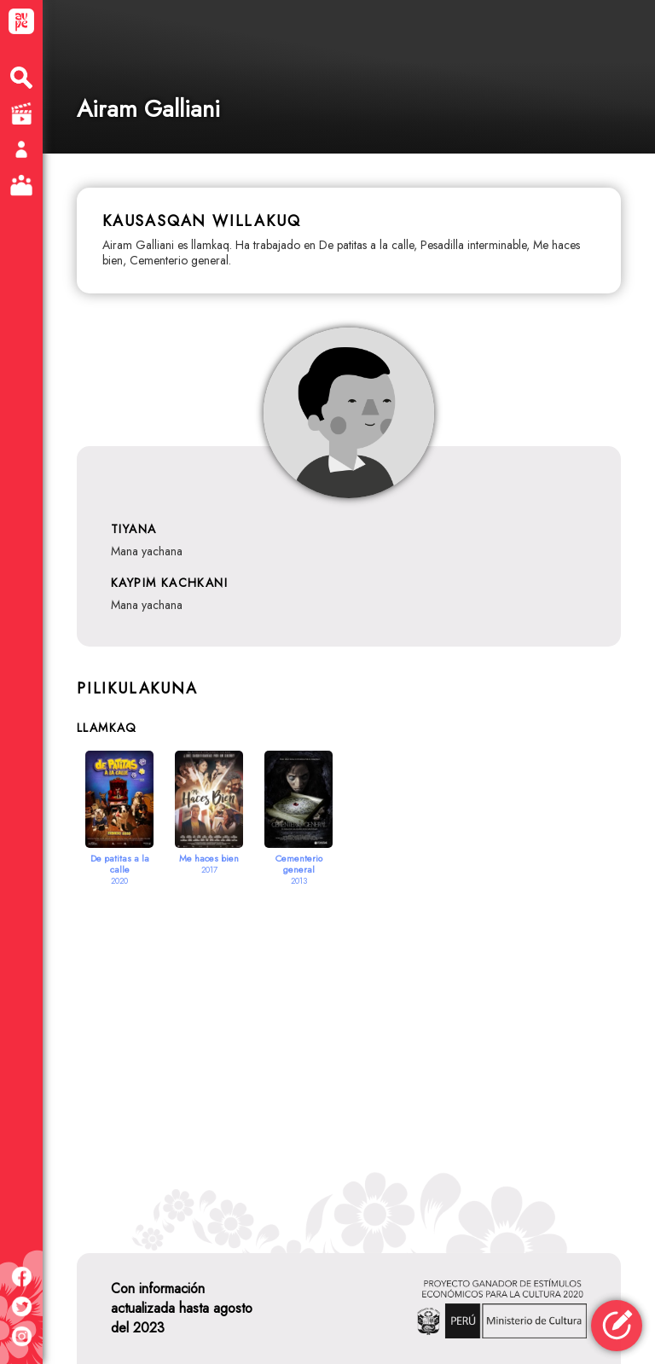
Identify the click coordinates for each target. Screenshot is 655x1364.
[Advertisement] (349, 1048)
